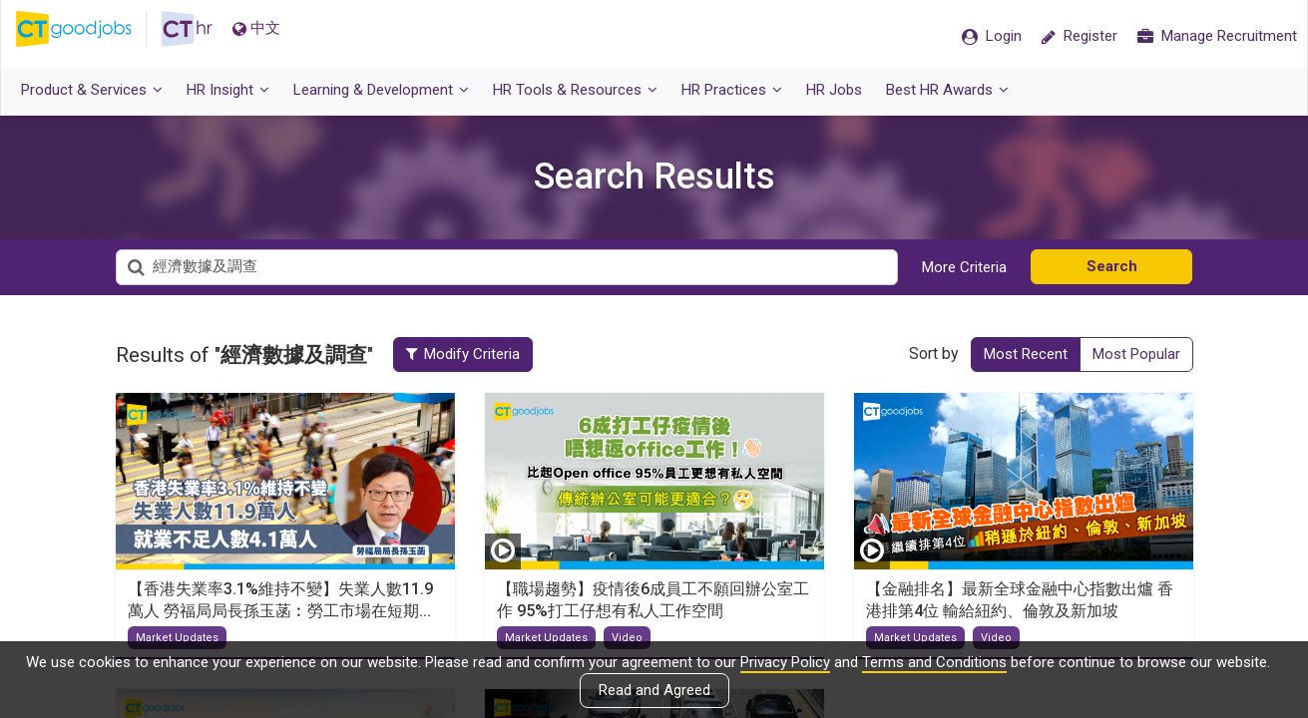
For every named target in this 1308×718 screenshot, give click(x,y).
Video (627, 637)
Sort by (934, 353)
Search (1112, 266)
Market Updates (177, 637)
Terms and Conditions (934, 662)
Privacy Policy (785, 662)
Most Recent (1026, 354)
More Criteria (964, 267)
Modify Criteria (479, 354)
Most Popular (1136, 354)
